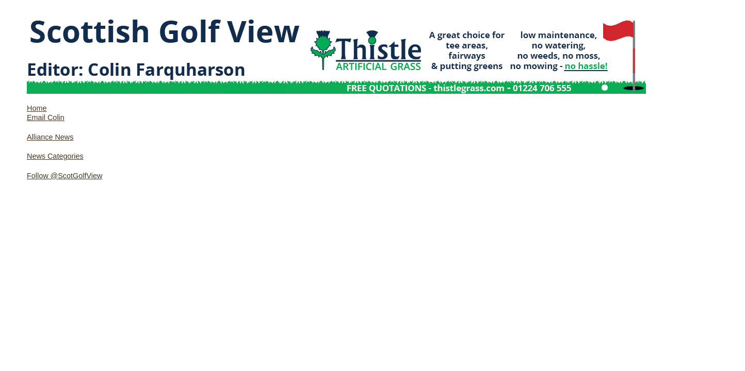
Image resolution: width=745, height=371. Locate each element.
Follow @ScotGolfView (64, 176)
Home (36, 108)
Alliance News (50, 137)
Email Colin (45, 117)
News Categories (55, 156)
